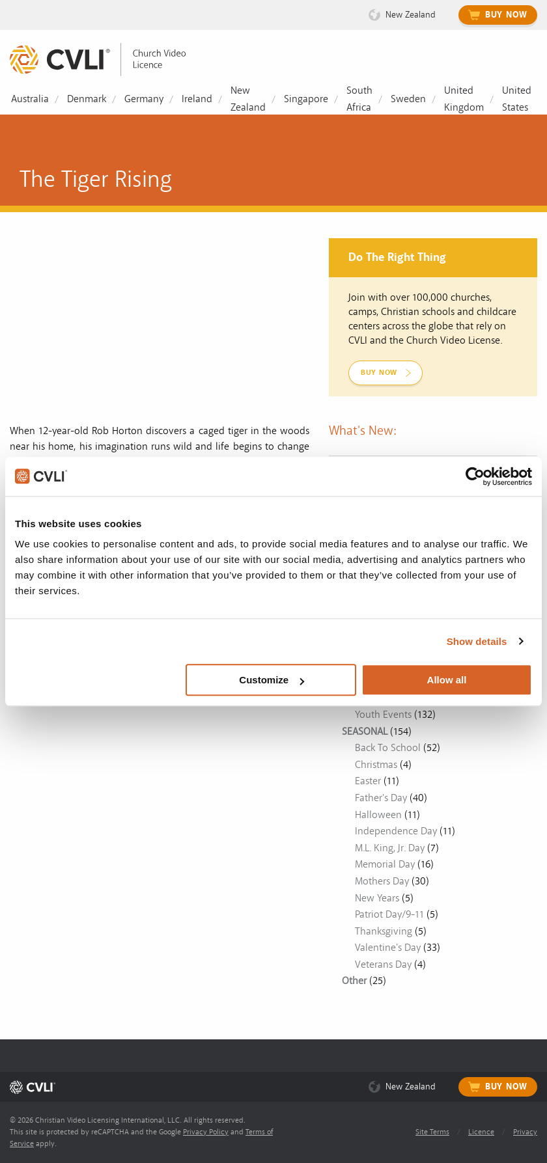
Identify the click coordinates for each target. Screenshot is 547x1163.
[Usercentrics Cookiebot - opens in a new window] (475, 476)
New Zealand (411, 14)
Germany (143, 98)
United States (516, 99)
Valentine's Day (388, 947)
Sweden (408, 98)
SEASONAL (364, 731)
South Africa (359, 99)
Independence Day (396, 831)
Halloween (378, 814)
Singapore (306, 98)
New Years (377, 898)
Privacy (525, 1132)
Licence (481, 1132)
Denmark (86, 98)
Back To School (388, 747)
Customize (271, 679)
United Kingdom (464, 99)
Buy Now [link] (379, 372)
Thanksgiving (383, 931)
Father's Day (381, 797)
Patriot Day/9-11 (389, 914)
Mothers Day (382, 881)
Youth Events (383, 714)
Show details (477, 641)
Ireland (197, 98)
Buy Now (506, 15)
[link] (107, 59)
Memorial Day (385, 864)
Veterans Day (383, 964)
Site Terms (432, 1132)
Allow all (447, 679)
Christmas (376, 764)
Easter (368, 780)
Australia (30, 98)
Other (354, 980)
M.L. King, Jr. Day (390, 848)
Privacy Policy (206, 1132)
